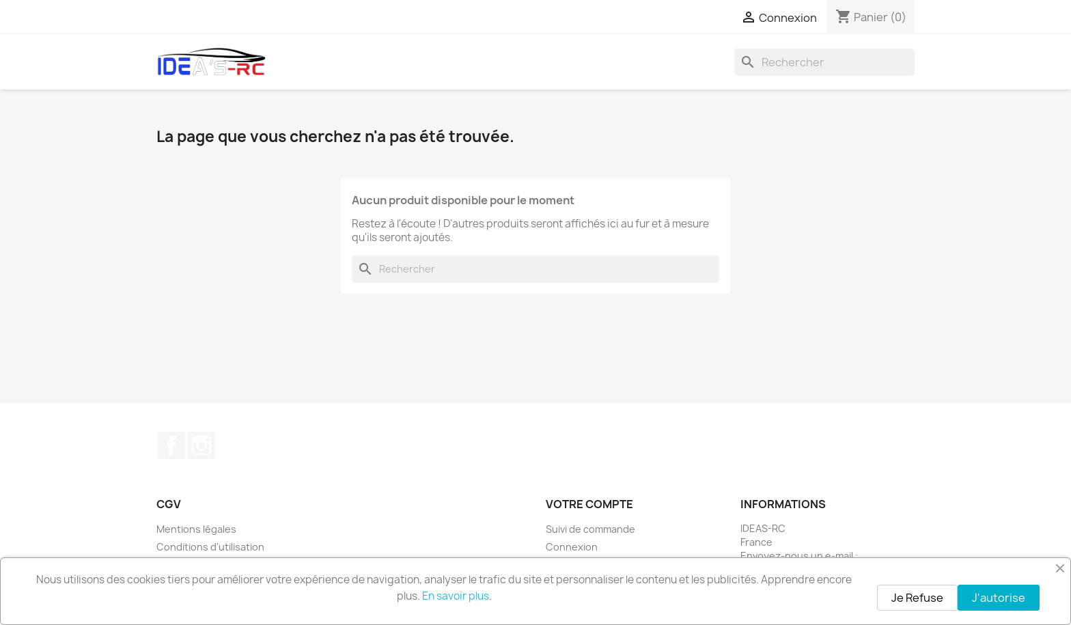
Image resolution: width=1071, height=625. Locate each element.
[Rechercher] (824, 62)
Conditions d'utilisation (210, 546)
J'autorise (998, 597)
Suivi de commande (590, 529)
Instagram (201, 445)
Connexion (572, 546)
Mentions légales (196, 529)
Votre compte (589, 504)
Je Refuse (917, 597)
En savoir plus (455, 596)
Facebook (171, 445)
